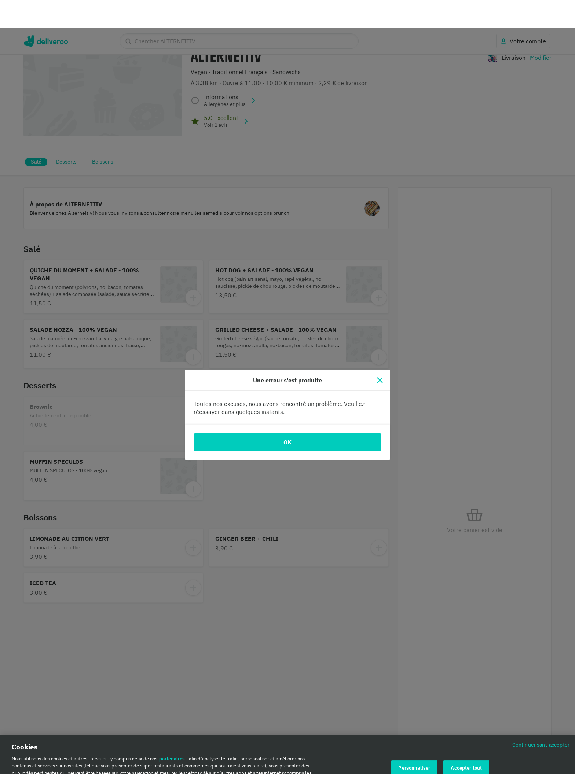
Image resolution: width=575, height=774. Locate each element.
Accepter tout (466, 740)
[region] (287, 740)
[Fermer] (380, 352)
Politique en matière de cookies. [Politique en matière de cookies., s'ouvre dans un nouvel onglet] (142, 766)
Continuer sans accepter (540, 716)
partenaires (172, 731)
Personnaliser (414, 740)
